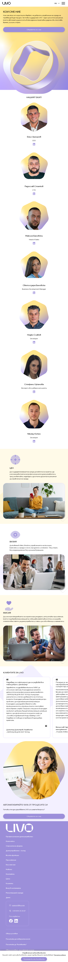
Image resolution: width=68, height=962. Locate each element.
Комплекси (10, 841)
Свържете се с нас (34, 30)
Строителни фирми (14, 846)
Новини (9, 869)
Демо (8, 897)
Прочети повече (60, 955)
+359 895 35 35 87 (19, 911)
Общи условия (12, 933)
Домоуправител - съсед (16, 851)
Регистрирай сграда (14, 893)
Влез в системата (13, 888)
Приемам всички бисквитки (34, 959)
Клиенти (9, 883)
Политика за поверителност (18, 939)
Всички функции (12, 855)
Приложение (11, 860)
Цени (8, 879)
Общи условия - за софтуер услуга (20, 950)
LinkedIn (34, 144)
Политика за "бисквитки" (16, 944)
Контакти (10, 874)
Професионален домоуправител (19, 837)
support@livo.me (18, 905)
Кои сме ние (10, 865)
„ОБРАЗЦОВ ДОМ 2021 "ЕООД (18, 732)
